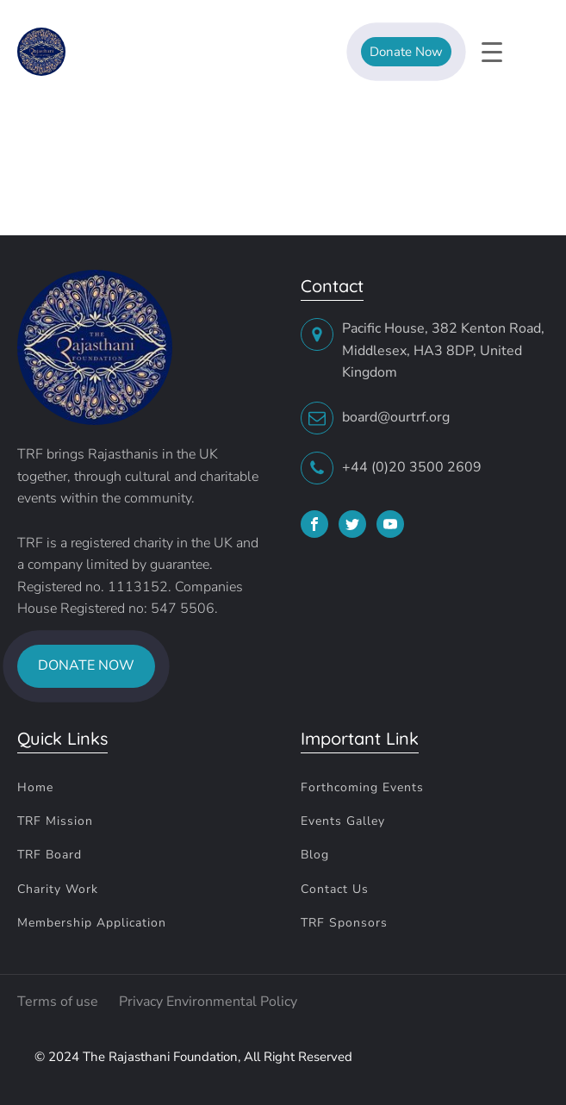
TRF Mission (55, 821)
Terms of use (59, 1001)
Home (35, 787)
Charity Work (57, 889)
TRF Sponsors (344, 922)
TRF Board (49, 854)
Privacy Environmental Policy (208, 1001)
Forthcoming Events (362, 787)
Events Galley (343, 821)
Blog (315, 854)
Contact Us (335, 889)
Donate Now (406, 51)
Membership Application (91, 922)
